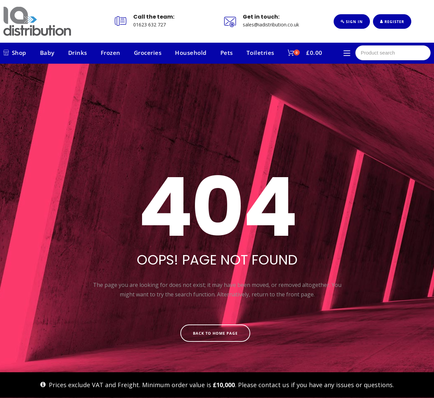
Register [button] (392, 21)
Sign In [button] (352, 21)
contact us (273, 385)
